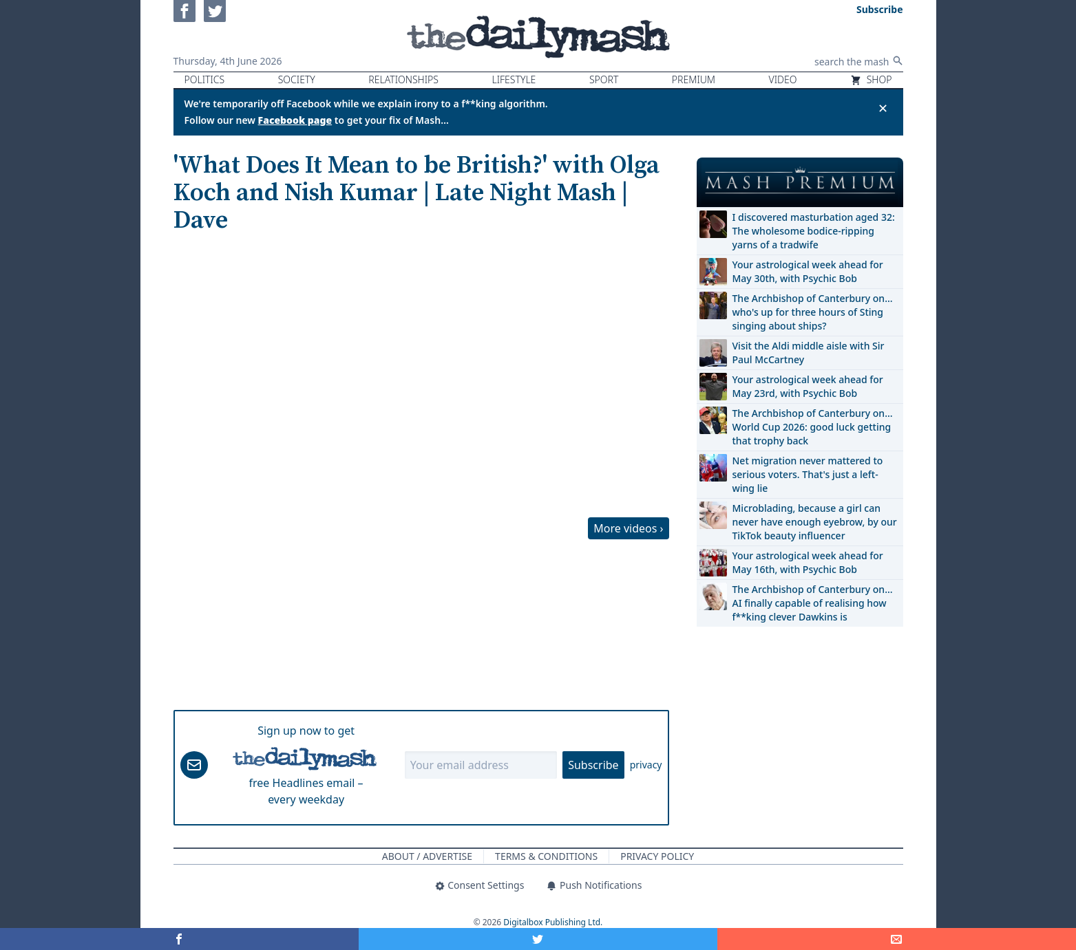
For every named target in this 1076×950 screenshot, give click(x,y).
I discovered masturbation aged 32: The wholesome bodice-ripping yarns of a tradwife (813, 230)
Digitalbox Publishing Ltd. (552, 922)
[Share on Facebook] (179, 939)
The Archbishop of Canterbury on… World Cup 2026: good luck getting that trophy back (812, 427)
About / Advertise (427, 856)
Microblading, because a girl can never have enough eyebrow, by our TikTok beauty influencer (814, 521)
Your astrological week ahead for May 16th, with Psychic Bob (807, 562)
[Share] (896, 939)
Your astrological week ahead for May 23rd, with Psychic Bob (807, 386)
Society (296, 79)
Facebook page (295, 120)
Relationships (403, 79)
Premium (693, 79)
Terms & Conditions (546, 856)
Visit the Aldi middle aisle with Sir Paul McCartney (808, 352)
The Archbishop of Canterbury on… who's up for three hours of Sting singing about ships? (812, 312)
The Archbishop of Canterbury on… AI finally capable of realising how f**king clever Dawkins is (812, 603)
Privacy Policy (657, 856)
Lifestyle (514, 79)
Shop (871, 79)
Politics (204, 79)
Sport (603, 79)
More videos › (628, 528)
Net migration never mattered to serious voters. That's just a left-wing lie (807, 474)
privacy (646, 764)
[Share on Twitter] (538, 939)
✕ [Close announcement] (883, 108)
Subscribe (593, 765)
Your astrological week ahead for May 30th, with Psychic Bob (807, 271)
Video (783, 79)
